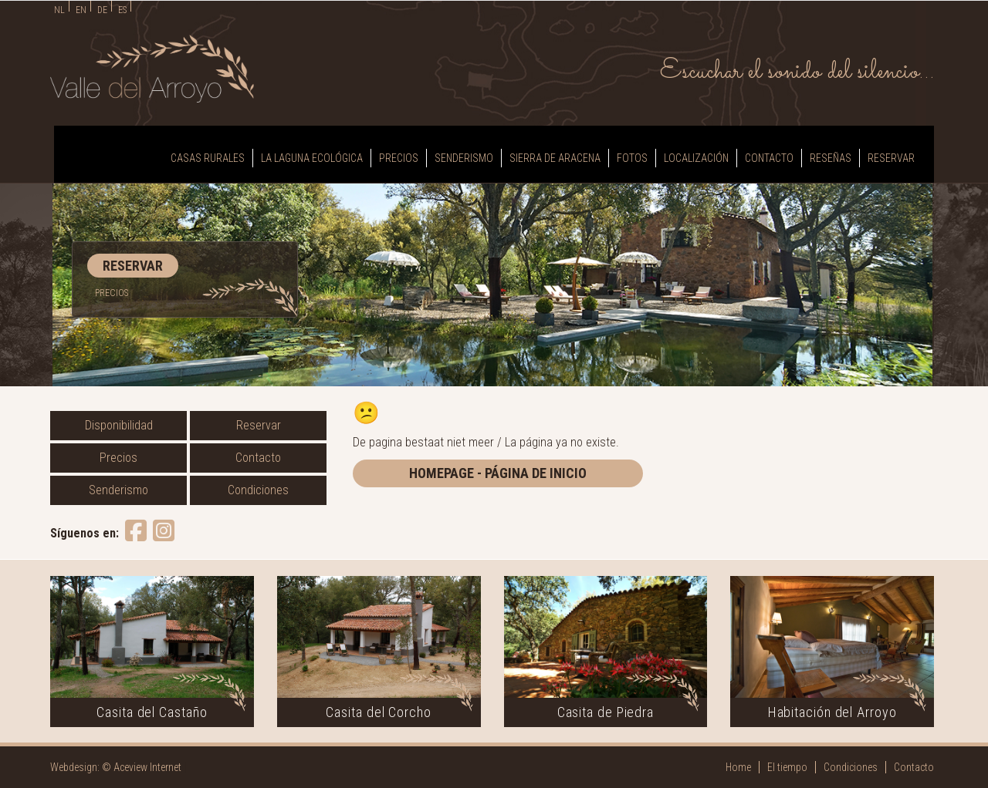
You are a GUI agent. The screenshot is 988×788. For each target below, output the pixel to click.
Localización (696, 158)
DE (102, 10)
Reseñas (830, 158)
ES (122, 10)
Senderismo (464, 158)
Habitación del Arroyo (832, 712)
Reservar (891, 158)
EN (81, 10)
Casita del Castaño (151, 712)
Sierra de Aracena (555, 158)
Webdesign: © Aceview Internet (115, 767)
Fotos (632, 158)
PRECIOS (111, 293)
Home (738, 767)
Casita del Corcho (378, 712)
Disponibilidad (119, 425)
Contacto (769, 158)
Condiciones (258, 490)
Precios (398, 158)
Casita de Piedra (605, 712)
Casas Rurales (208, 158)
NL (59, 10)
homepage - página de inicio (498, 473)
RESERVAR (133, 266)
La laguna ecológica (312, 158)
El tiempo (787, 767)
